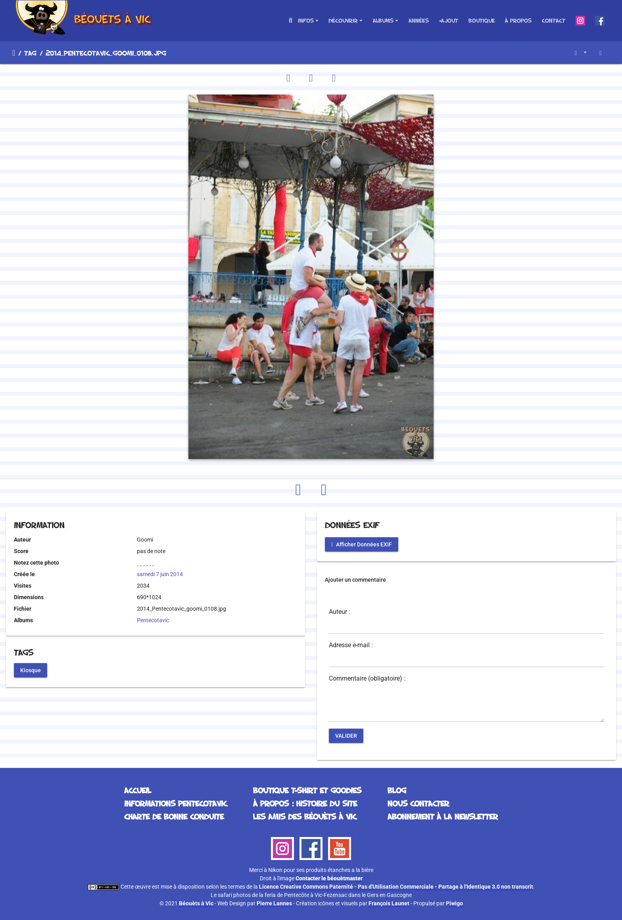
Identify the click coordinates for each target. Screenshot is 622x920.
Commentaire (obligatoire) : (367, 678)
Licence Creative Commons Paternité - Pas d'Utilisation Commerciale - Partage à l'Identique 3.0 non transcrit (396, 886)
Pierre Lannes (274, 903)
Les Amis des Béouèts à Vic (304, 816)
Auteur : (339, 612)
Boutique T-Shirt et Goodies (307, 790)
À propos (518, 20)
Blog (397, 790)
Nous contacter (418, 803)
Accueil (13, 53)
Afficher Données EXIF (361, 544)
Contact (553, 20)
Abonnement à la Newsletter (443, 816)
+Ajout (448, 20)
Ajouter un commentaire (355, 580)
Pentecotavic (153, 620)
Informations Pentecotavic (175, 803)
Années (419, 20)
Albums (383, 20)
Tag (30, 52)
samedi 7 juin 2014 (160, 574)
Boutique (481, 20)
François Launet (389, 903)
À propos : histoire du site (305, 803)
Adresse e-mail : (351, 645)
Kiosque (30, 670)
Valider (346, 736)
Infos (306, 20)
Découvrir (343, 20)
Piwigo (454, 903)
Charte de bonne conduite (174, 816)
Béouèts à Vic (196, 903)
